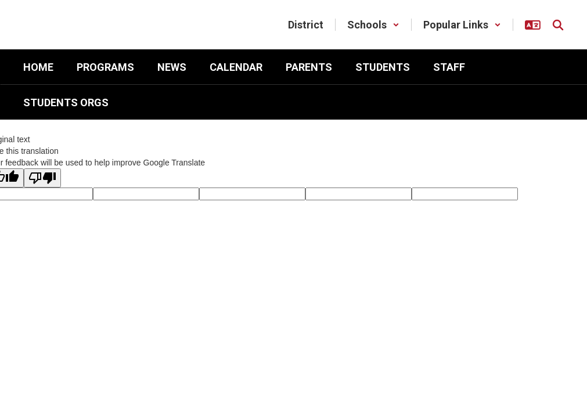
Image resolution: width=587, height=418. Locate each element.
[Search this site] (558, 25)
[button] (373, 25)
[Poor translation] (42, 178)
